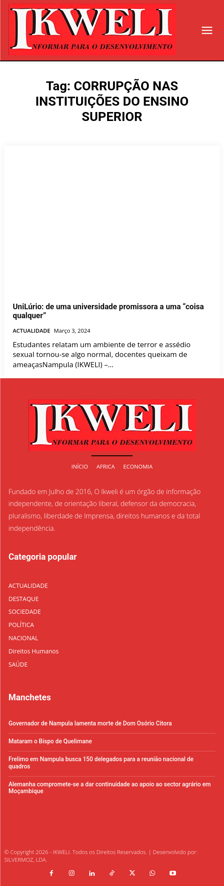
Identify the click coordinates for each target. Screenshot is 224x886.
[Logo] (92, 29)
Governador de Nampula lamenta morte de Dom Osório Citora (90, 723)
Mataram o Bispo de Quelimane (50, 741)
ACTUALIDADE (31, 331)
